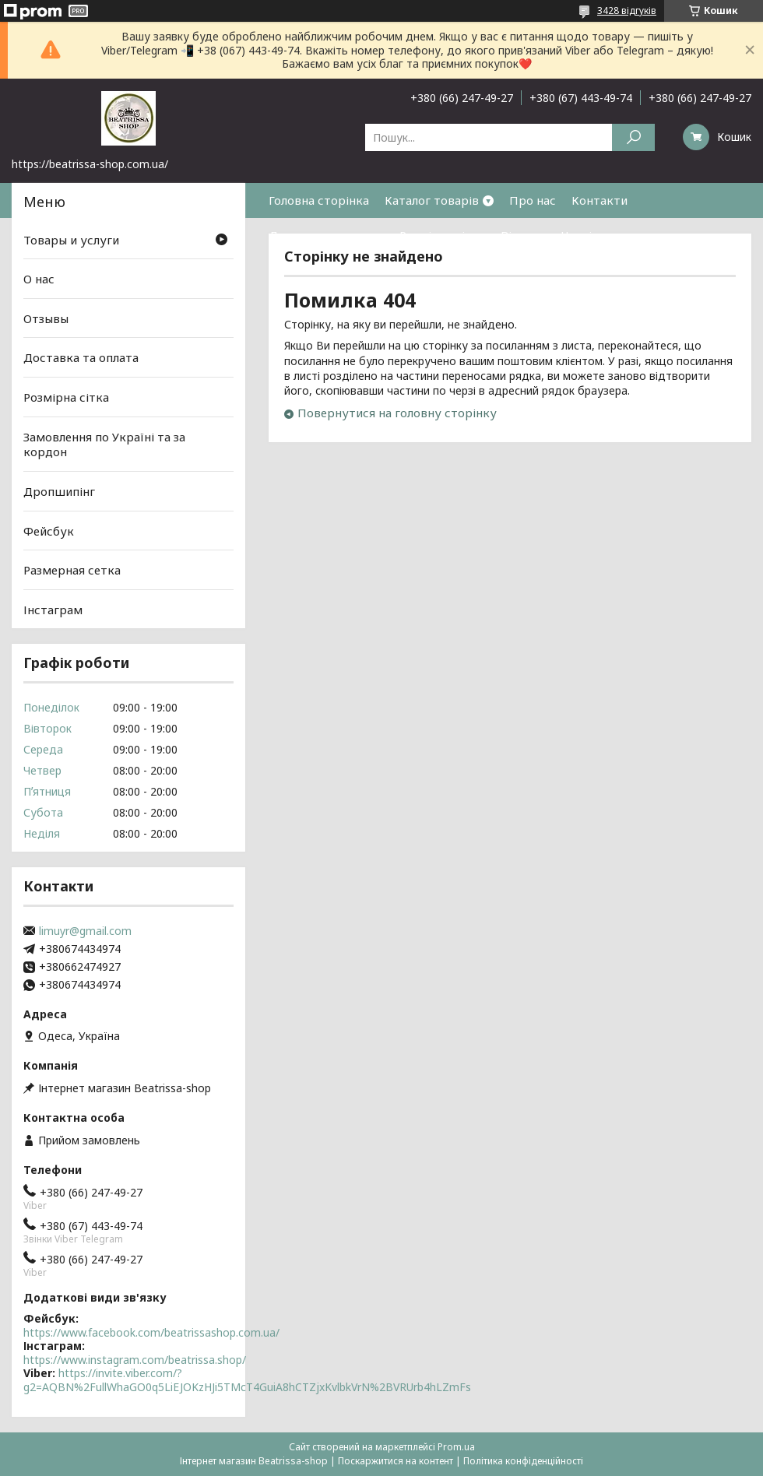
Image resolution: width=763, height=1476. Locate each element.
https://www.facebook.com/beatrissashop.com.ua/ (151, 1332)
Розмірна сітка (442, 235)
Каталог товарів (432, 200)
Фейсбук (48, 530)
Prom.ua (456, 1446)
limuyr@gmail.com (85, 931)
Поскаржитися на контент (395, 1460)
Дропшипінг (59, 491)
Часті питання (601, 235)
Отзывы (46, 318)
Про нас (532, 200)
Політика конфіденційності (523, 1460)
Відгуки (523, 235)
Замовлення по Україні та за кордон (104, 444)
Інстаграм (53, 609)
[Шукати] (633, 137)
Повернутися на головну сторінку (397, 412)
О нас (38, 278)
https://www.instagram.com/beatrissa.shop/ (134, 1359)
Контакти (599, 200)
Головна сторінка (319, 200)
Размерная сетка (72, 570)
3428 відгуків (626, 10)
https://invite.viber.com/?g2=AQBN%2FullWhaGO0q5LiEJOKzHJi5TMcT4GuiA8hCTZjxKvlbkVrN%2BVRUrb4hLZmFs (247, 1379)
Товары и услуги (71, 239)
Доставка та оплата (326, 235)
